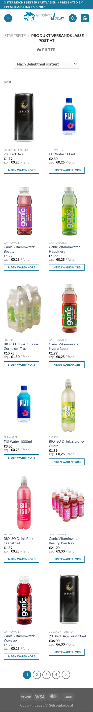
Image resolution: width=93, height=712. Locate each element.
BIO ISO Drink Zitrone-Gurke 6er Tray (21, 346)
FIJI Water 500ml (62, 154)
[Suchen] (73, 18)
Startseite (15, 35)
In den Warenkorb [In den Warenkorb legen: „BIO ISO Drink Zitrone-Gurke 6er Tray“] (21, 364)
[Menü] (8, 18)
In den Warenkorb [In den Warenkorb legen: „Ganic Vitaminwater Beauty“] (21, 267)
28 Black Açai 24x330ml (67, 636)
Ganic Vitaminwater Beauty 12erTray (64, 541)
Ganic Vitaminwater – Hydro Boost (66, 346)
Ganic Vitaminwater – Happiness (66, 249)
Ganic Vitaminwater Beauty (19, 249)
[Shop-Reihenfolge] (46, 64)
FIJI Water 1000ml (18, 442)
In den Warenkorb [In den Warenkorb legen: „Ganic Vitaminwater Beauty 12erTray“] (67, 559)
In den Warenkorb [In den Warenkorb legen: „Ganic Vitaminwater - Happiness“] (67, 267)
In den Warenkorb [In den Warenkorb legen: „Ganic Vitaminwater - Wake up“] (21, 656)
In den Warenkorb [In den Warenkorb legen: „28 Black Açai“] (21, 170)
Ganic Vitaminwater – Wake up (20, 638)
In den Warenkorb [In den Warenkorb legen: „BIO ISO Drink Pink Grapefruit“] (21, 559)
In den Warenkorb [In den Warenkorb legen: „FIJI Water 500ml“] (67, 170)
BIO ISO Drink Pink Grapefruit (18, 541)
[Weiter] (66, 675)
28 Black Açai (14, 154)
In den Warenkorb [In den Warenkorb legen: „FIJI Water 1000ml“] (21, 457)
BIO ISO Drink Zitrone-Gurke (66, 443)
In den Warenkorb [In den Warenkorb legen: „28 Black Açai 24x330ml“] (67, 652)
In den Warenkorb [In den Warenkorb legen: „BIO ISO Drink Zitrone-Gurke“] (67, 461)
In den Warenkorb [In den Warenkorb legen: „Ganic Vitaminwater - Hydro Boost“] (67, 364)
